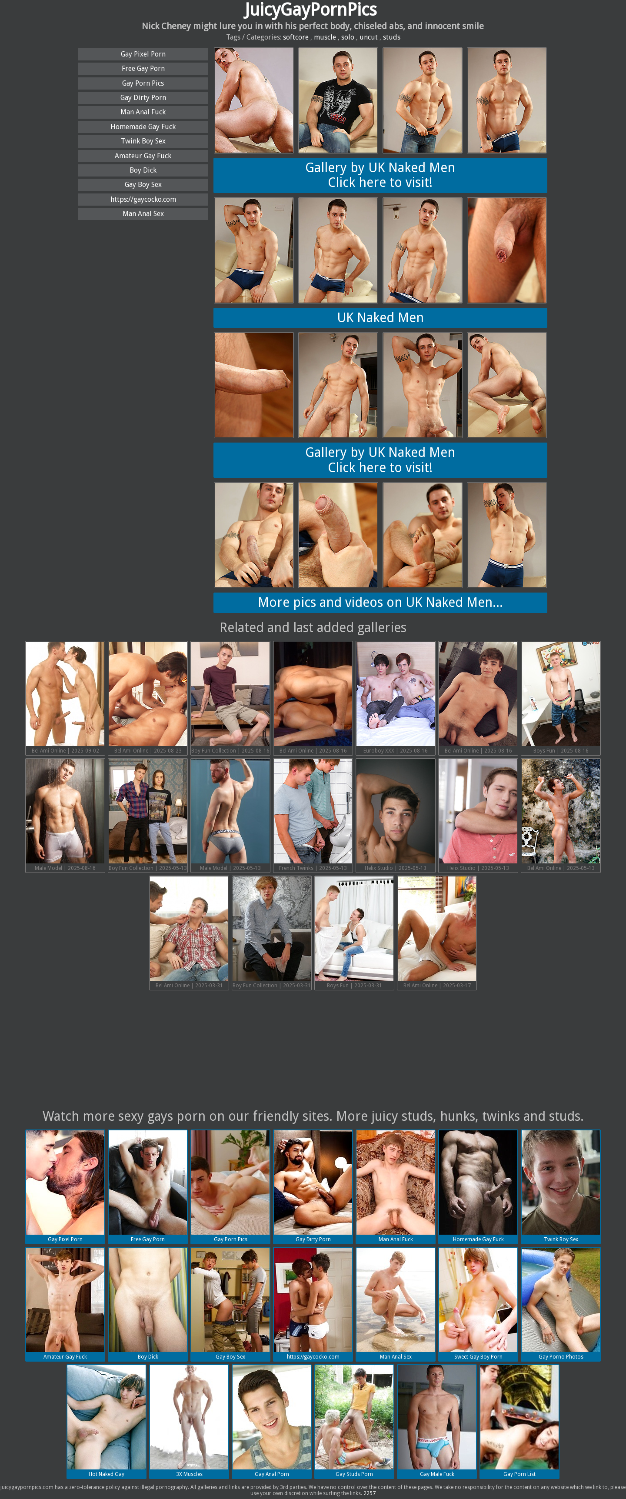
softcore (296, 37)
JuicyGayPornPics (311, 10)
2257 (369, 1493)
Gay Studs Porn (354, 1421)
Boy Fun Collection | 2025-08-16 (230, 698)
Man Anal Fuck (143, 112)
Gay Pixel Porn (143, 54)
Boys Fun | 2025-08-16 (561, 698)
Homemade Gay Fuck (143, 127)
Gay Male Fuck (437, 1421)
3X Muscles (189, 1421)
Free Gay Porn (143, 68)
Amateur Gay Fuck (143, 156)
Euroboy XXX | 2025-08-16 (395, 698)
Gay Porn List (519, 1421)
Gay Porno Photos (561, 1304)
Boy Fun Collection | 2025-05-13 (148, 815)
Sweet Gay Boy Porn (478, 1304)
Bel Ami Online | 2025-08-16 (313, 698)
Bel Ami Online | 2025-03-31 (189, 932)
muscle (325, 37)
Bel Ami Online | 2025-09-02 (65, 698)
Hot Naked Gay (106, 1421)
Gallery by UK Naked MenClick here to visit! (380, 175)
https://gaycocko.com (143, 199)
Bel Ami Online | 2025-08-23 (148, 698)
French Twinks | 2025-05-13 (313, 815)
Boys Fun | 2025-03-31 (354, 932)
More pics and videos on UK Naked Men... (380, 602)
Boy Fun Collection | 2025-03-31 (272, 932)
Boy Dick (143, 170)
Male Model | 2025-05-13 (230, 815)
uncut (369, 37)
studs (391, 37)
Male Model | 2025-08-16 (65, 815)
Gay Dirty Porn (143, 97)
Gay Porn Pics (143, 83)
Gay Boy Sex (143, 184)
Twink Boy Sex (143, 141)
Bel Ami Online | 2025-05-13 (561, 815)
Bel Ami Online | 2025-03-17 (437, 932)
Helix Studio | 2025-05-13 (395, 815)
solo (347, 37)
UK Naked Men (380, 317)
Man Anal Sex (143, 214)
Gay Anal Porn (272, 1421)
